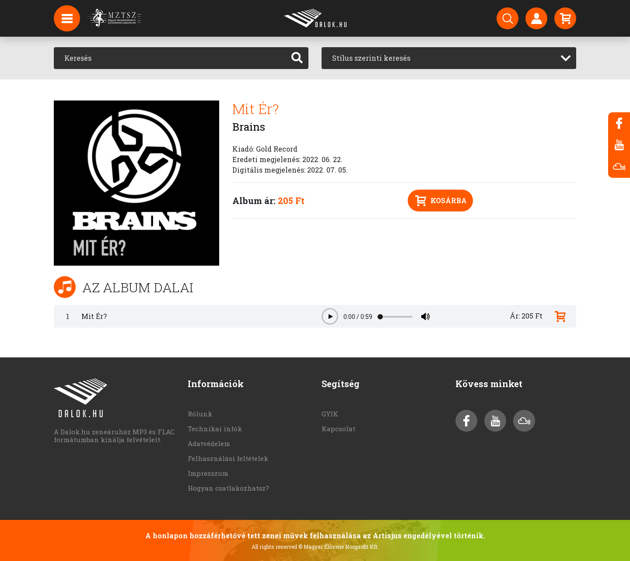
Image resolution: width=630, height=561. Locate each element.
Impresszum (208, 473)
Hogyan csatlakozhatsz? (228, 488)
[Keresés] (170, 58)
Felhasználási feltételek (228, 458)
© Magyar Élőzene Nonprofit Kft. (338, 546)
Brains (248, 127)
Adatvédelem (209, 443)
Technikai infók (215, 428)
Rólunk (200, 413)
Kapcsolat (338, 428)
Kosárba (441, 200)
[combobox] (449, 58)
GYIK (330, 413)
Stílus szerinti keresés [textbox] (371, 57)
